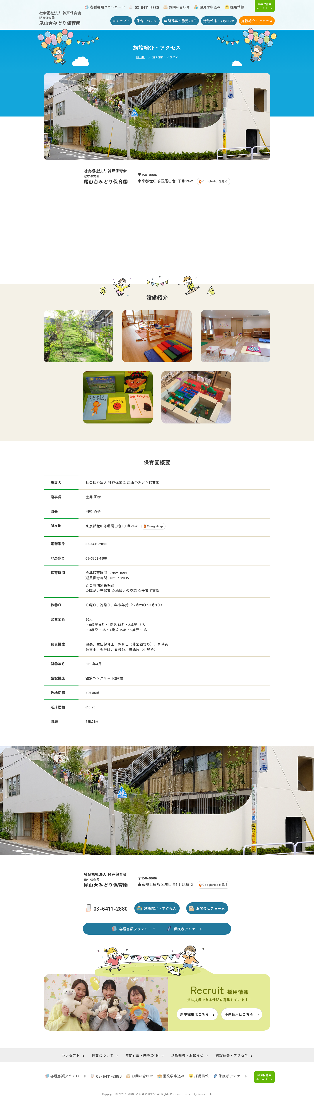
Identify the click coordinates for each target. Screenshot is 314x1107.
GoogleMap (155, 526)
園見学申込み (210, 7)
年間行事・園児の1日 (180, 20)
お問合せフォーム (210, 908)
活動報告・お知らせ (219, 20)
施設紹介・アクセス (257, 20)
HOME (140, 57)
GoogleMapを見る (215, 181)
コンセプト (121, 20)
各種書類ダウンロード (107, 7)
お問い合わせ (179, 7)
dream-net (204, 1094)
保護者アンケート (188, 928)
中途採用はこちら (239, 1014)
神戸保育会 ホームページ (265, 6)
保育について (147, 20)
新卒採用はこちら (194, 1014)
